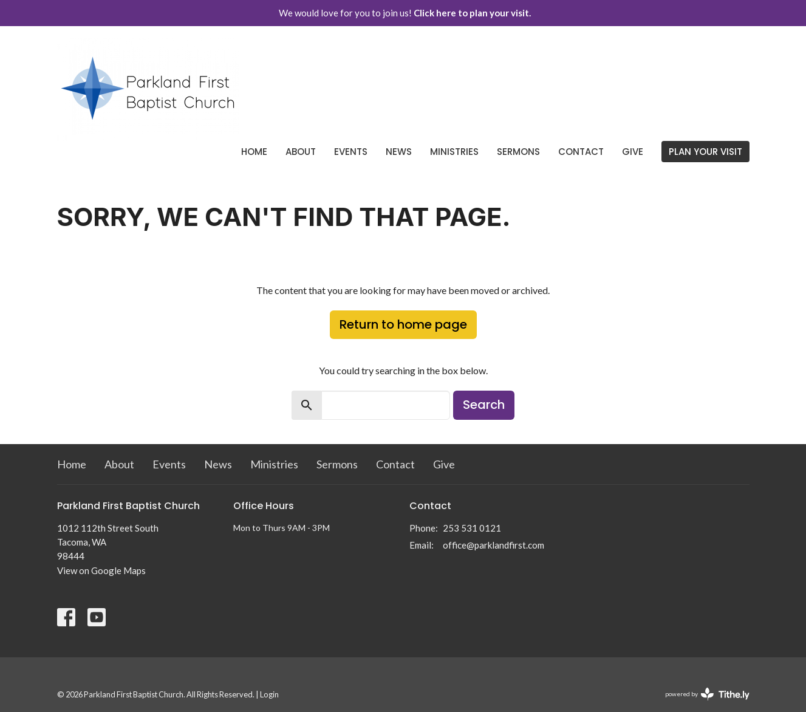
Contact (581, 151)
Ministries (454, 151)
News (399, 151)
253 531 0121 (472, 527)
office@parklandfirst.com (493, 544)
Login (269, 694)
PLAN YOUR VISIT (705, 151)
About (300, 151)
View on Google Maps (101, 570)
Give (632, 151)
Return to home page (403, 324)
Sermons (518, 151)
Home (254, 151)
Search (484, 404)
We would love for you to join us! (405, 12)
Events (350, 151)
